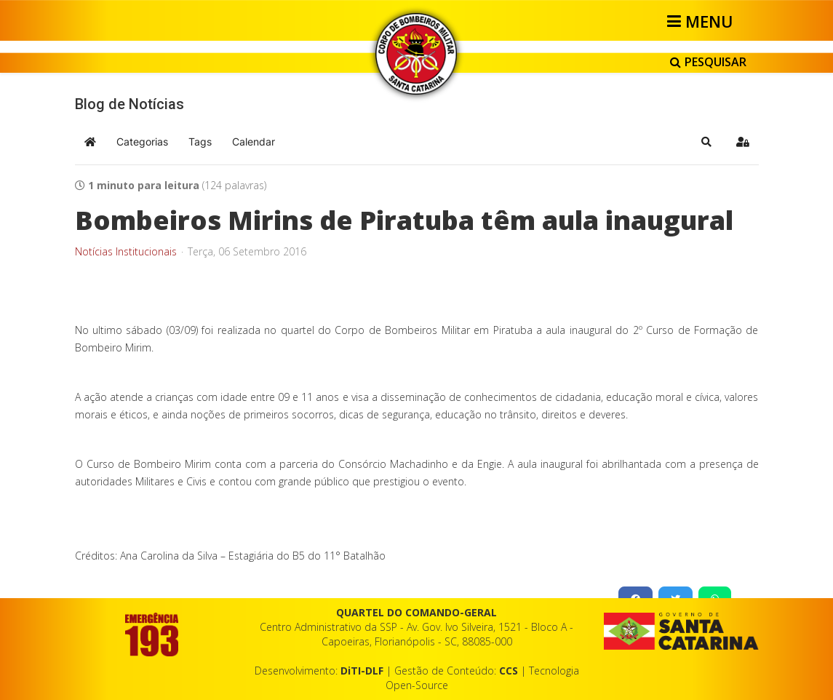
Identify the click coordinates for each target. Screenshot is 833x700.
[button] (706, 142)
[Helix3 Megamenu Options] (702, 21)
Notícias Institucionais (126, 252)
